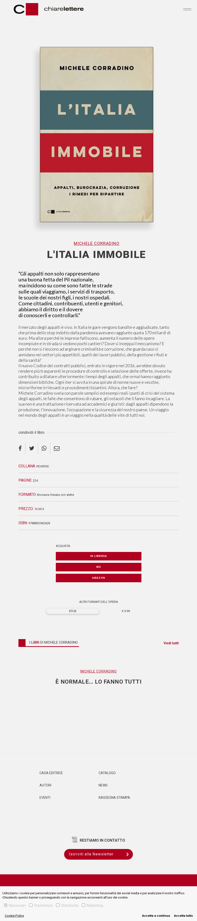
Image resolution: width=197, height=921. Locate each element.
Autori (45, 785)
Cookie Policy (14, 915)
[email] (56, 448)
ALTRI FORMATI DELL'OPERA (98, 602)
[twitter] (32, 448)
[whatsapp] (44, 448)
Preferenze (41, 905)
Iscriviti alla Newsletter (101, 854)
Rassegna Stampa (114, 797)
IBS (98, 567)
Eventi (44, 797)
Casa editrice (51, 773)
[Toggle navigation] (187, 9)
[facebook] (22, 448)
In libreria (98, 556)
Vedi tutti (171, 643)
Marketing (92, 905)
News (103, 785)
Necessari (15, 905)
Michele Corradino (96, 243)
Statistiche (67, 905)
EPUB (72, 611)
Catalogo (107, 773)
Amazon (98, 577)
